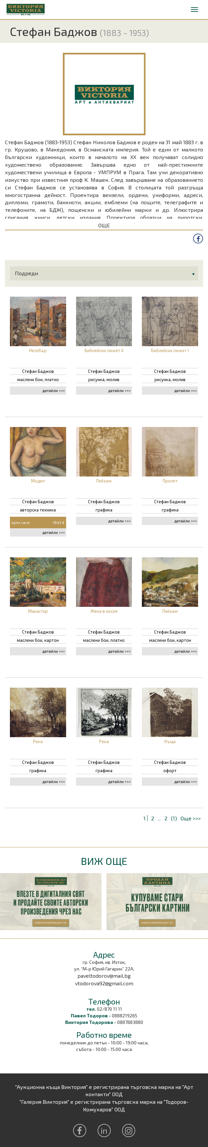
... (159, 818)
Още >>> (191, 818)
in (104, 1130)
